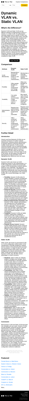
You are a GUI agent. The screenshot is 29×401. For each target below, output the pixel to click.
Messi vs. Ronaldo (6, 374)
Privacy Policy (25, 395)
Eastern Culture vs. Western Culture (11, 364)
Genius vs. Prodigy (6, 366)
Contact (26, 392)
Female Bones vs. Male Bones (9, 361)
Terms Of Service (24, 394)
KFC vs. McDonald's (6, 385)
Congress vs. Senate (7, 382)
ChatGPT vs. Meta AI (7, 379)
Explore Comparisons (22, 2)
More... (3, 387)
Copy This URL (14, 60)
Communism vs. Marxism (8, 371)
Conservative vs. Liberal (7, 369)
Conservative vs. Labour (8, 377)
